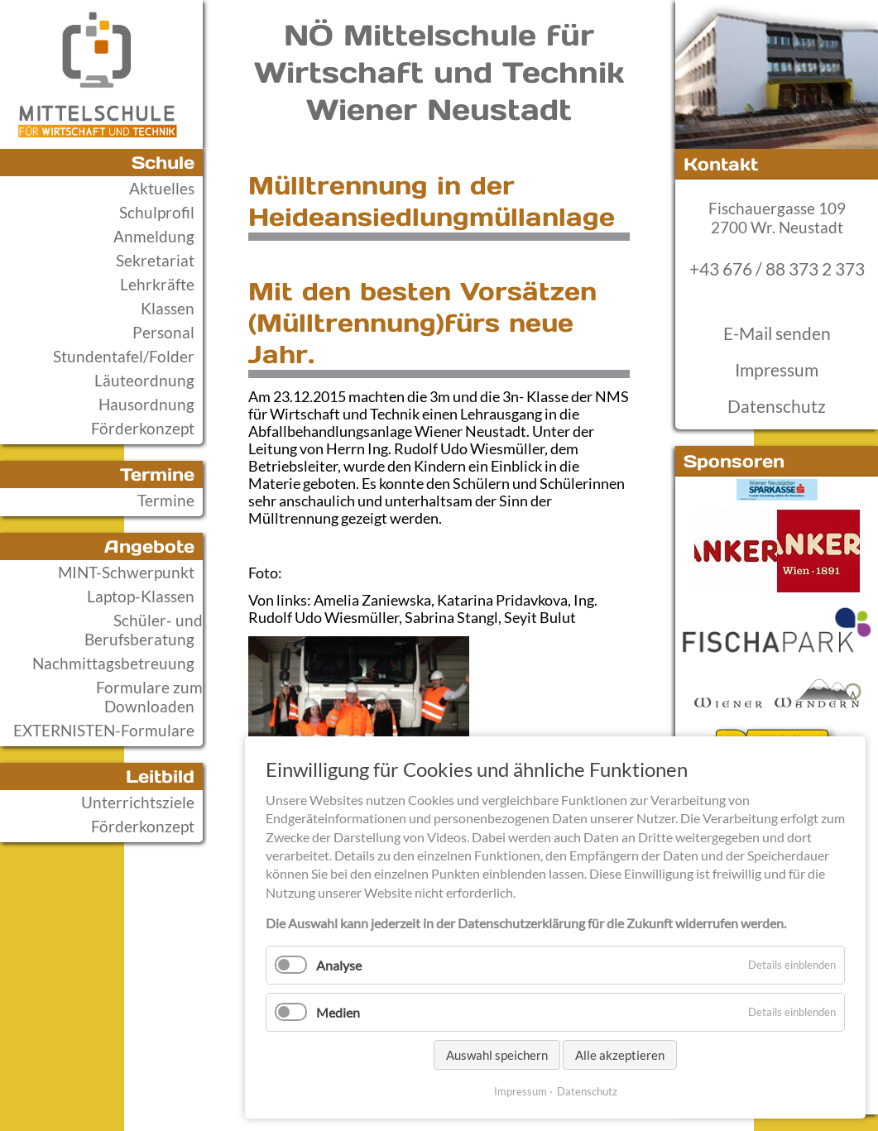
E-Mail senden (777, 333)
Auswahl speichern (497, 1054)
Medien (338, 1012)
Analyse (339, 965)
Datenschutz (776, 406)
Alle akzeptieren (619, 1054)
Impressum (776, 370)
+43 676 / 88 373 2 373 (777, 269)
